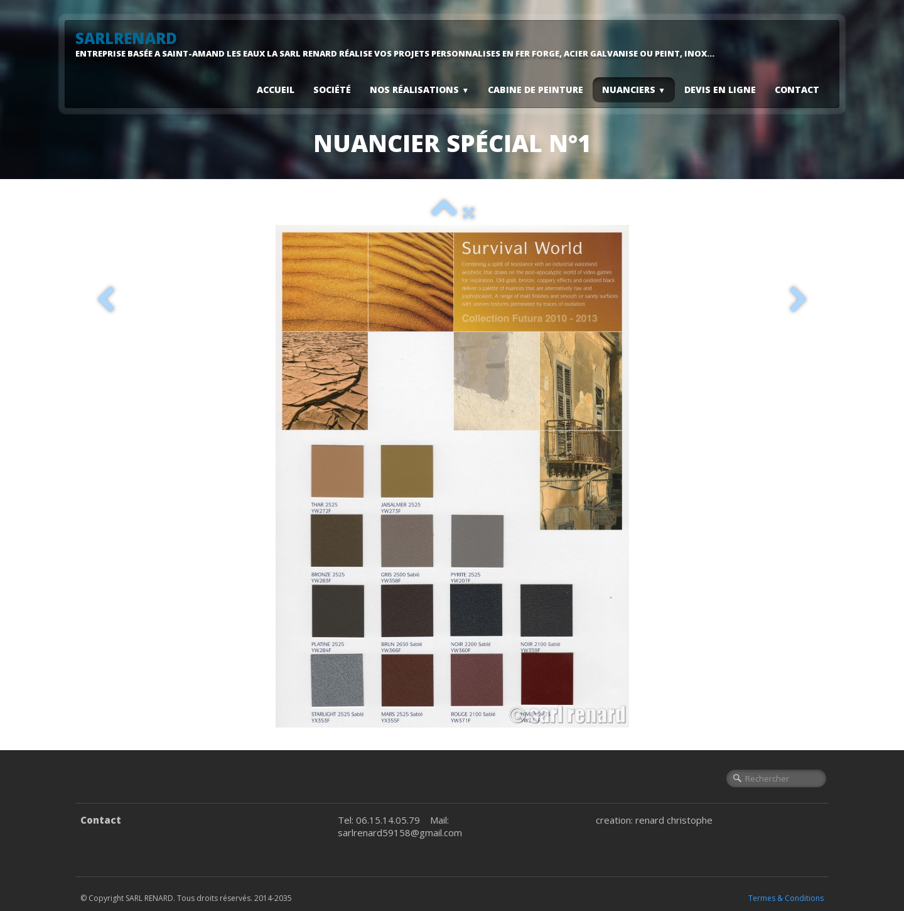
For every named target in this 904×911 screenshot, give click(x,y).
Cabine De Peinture (535, 89)
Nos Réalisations (419, 89)
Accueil (275, 89)
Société (332, 89)
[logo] (399, 44)
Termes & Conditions (786, 898)
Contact (797, 89)
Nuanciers (633, 89)
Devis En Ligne (720, 89)
